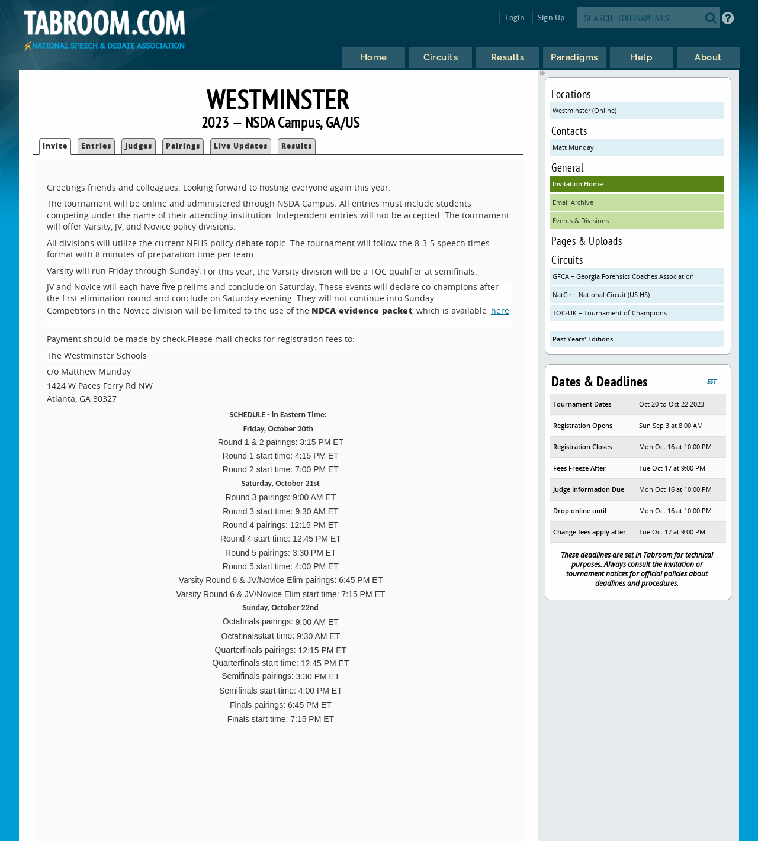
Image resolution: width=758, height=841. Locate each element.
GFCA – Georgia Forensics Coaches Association (623, 276)
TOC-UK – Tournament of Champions (610, 312)
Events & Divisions (581, 220)
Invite (55, 146)
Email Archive (573, 202)
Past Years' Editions (583, 338)
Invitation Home (578, 183)
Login (515, 17)
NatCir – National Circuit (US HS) (601, 294)
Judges (138, 146)
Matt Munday (573, 147)
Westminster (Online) (584, 110)
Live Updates (241, 146)
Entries (96, 146)
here (500, 310)
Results (296, 146)
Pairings (183, 146)
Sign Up (551, 17)
